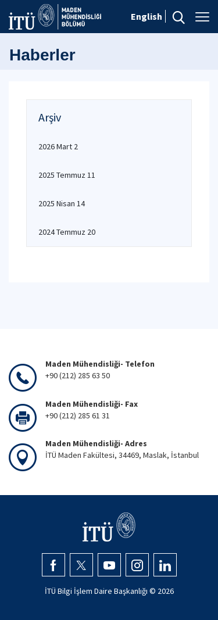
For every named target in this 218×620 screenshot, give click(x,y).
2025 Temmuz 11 (66, 175)
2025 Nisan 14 (61, 203)
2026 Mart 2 (58, 146)
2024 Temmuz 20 (66, 232)
